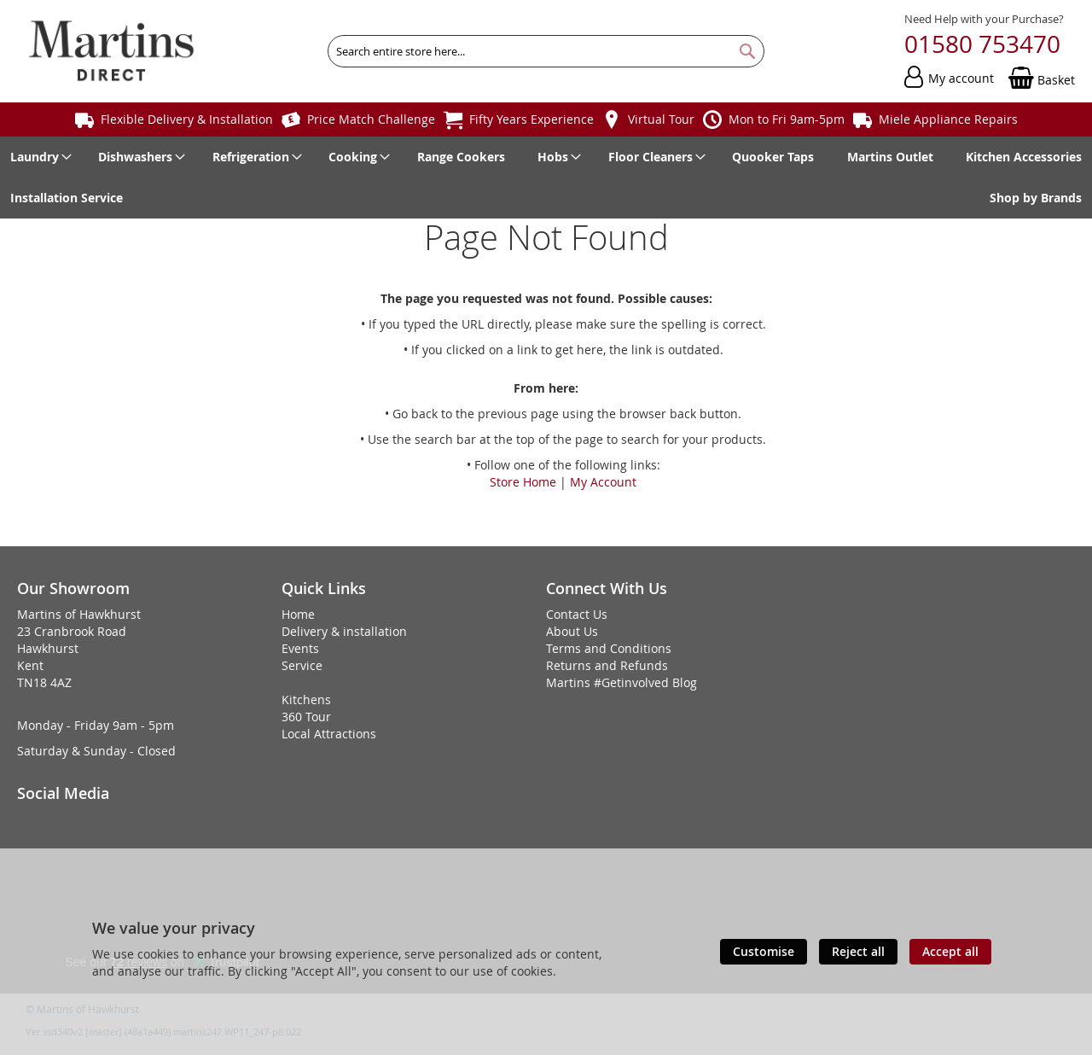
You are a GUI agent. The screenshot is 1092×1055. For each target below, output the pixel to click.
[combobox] (546, 51)
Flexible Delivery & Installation (187, 119)
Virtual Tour (661, 119)
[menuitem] (38, 157)
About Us (572, 631)
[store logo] (111, 51)
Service (302, 665)
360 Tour (306, 716)
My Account (603, 482)
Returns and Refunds (607, 665)
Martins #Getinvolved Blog (621, 682)
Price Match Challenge (371, 119)
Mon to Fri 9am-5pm (787, 119)
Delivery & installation (344, 631)
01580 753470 (982, 44)
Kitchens (306, 699)
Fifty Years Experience (531, 119)
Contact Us (576, 614)
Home (298, 614)
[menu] (546, 178)
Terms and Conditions (608, 648)
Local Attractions (329, 734)
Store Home (523, 482)
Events (300, 648)
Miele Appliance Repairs (948, 119)
